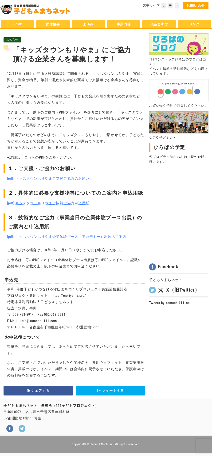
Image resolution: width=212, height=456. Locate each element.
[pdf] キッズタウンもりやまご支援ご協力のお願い (48, 178)
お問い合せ (195, 6)
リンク (194, 24)
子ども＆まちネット (165, 280)
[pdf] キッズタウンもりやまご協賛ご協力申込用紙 (48, 203)
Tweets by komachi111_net (170, 303)
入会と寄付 (159, 24)
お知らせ (12, 39)
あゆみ (88, 24)
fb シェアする (38, 390)
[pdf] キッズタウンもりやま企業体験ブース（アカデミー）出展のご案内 (66, 237)
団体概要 (53, 24)
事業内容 (124, 24)
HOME (17, 24)
